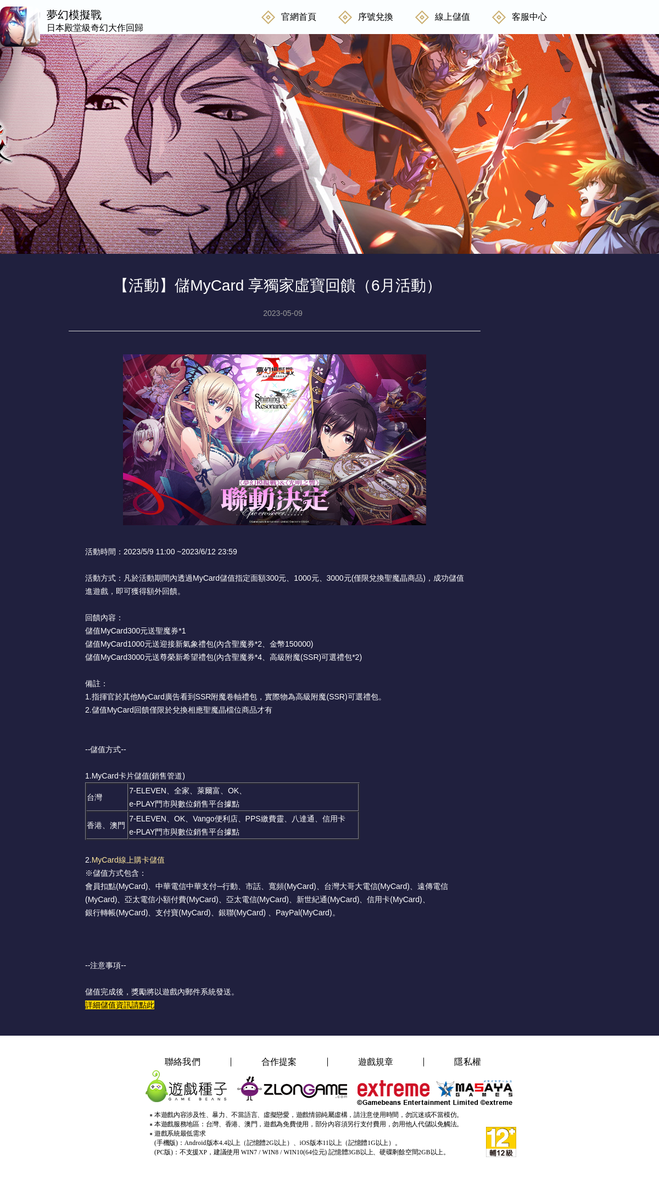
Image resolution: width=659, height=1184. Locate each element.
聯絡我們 (182, 1062)
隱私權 (467, 1062)
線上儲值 (452, 16)
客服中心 (529, 16)
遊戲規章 (376, 1062)
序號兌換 (375, 16)
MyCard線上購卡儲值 (128, 859)
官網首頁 (298, 16)
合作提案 (279, 1062)
